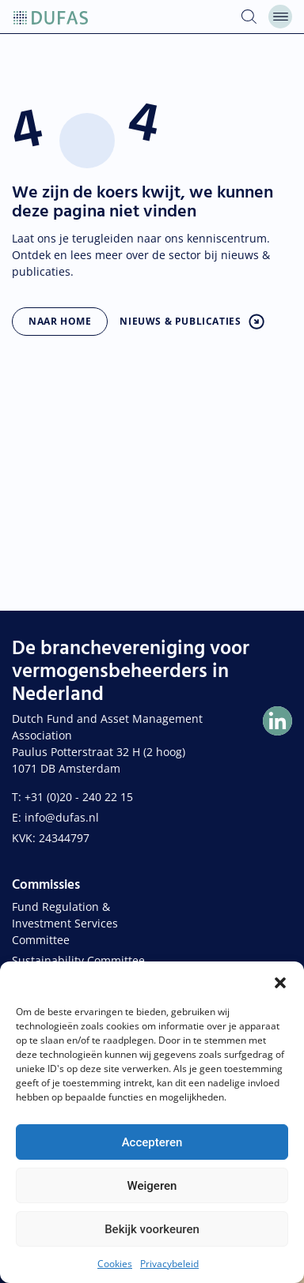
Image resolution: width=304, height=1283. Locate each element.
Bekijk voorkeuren (152, 1229)
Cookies (114, 1263)
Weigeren (152, 1186)
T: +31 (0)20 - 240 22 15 (72, 796)
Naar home (59, 321)
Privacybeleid (169, 1263)
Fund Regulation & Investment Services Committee (65, 923)
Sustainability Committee (78, 960)
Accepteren (152, 1142)
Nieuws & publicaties (180, 321)
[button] (280, 981)
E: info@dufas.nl (55, 817)
